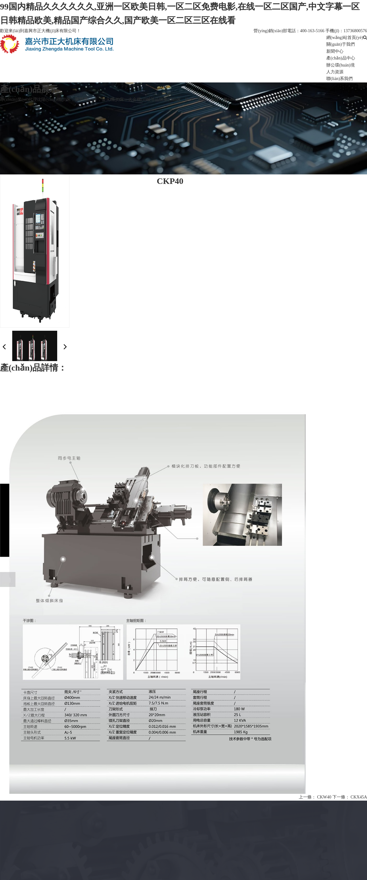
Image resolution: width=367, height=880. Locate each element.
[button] (65, 346)
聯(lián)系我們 (339, 78)
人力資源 (334, 72)
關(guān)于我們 (340, 44)
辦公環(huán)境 (340, 65)
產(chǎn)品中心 (340, 58)
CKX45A (358, 797)
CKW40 (324, 797)
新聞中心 (334, 51)
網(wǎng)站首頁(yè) (344, 37)
